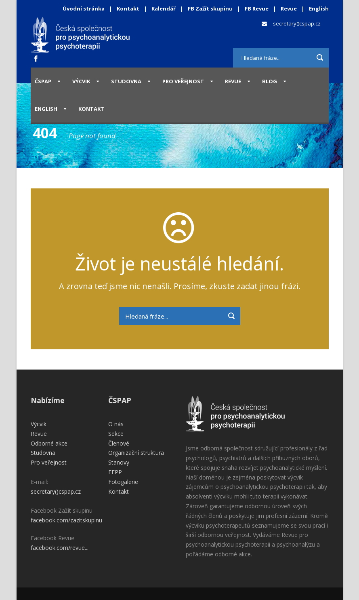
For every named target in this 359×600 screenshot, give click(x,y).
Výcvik (81, 81)
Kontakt (128, 8)
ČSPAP (43, 81)
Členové (118, 443)
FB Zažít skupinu (210, 8)
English (319, 8)
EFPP (115, 472)
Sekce (116, 433)
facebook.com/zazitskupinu (66, 520)
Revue (289, 8)
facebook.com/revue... (59, 547)
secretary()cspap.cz (297, 23)
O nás (116, 424)
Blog (269, 81)
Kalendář (164, 8)
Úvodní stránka (84, 8)
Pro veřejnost (183, 81)
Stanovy (118, 462)
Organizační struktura (136, 452)
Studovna (126, 81)
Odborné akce (49, 443)
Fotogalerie (123, 482)
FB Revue (257, 8)
